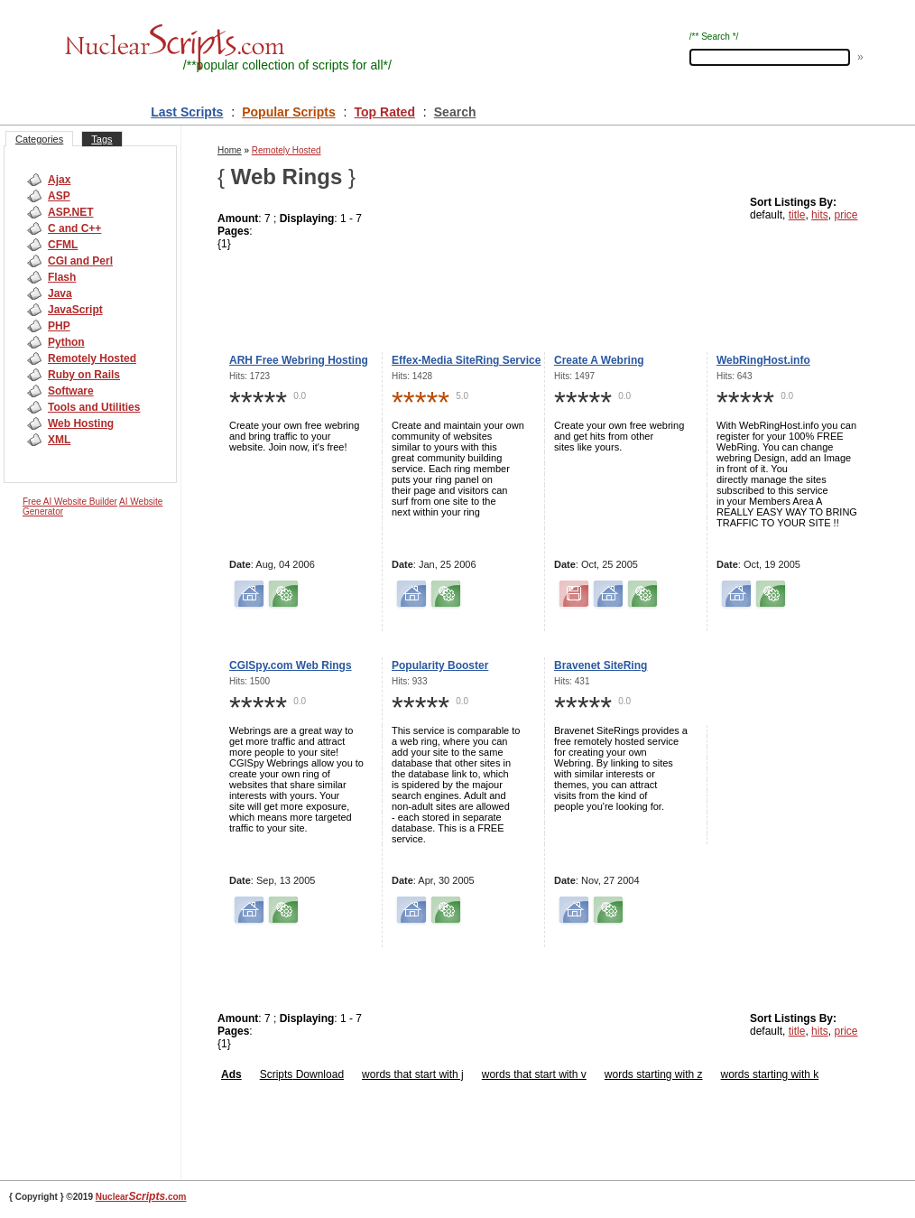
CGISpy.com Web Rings (290, 665)
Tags (101, 139)
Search (455, 112)
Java (60, 293)
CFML (63, 244)
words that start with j (413, 1074)
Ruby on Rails (84, 374)
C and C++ (74, 228)
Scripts (276, 1074)
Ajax (59, 179)
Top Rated (385, 112)
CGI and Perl (80, 261)
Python (66, 342)
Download (318, 1074)
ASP (59, 196)
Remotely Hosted (92, 358)
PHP (59, 326)
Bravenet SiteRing (600, 665)
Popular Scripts (288, 112)
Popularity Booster (440, 665)
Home (229, 150)
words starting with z (654, 1074)
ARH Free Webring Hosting (298, 360)
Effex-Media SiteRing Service (466, 360)
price (845, 215)
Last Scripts (187, 112)
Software (71, 391)
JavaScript (75, 309)
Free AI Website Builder (70, 502)
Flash (62, 277)
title (797, 215)
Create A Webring (599, 360)
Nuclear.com (141, 1197)
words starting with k (770, 1074)
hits (819, 215)
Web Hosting (81, 423)
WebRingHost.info (763, 360)
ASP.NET (70, 212)
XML (59, 439)
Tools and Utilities (94, 407)
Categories (39, 139)
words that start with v (534, 1074)
